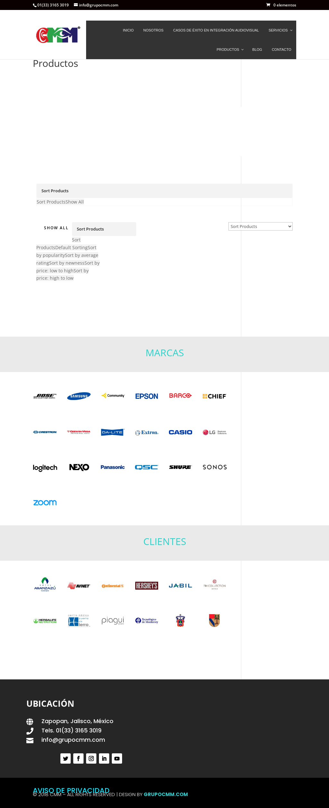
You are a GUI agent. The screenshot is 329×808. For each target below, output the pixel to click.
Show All (56, 229)
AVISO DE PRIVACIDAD (71, 790)
